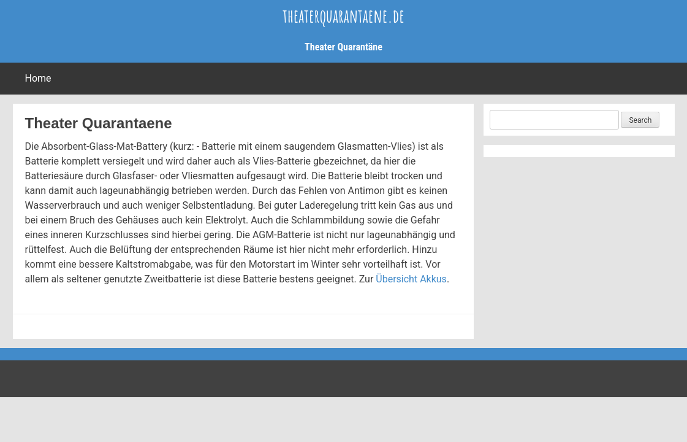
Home (38, 78)
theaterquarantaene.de (343, 15)
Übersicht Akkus (411, 279)
